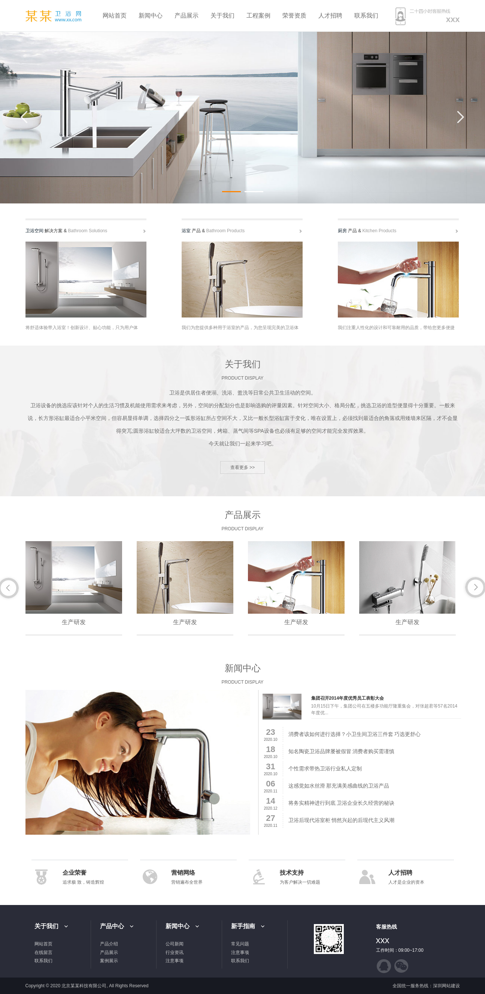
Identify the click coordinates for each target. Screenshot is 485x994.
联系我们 (366, 15)
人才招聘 (330, 15)
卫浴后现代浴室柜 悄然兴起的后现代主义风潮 (341, 820)
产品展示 (186, 15)
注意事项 (175, 960)
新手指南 (243, 926)
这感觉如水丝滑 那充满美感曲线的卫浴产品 (338, 786)
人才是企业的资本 (406, 882)
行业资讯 (175, 952)
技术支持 (292, 872)
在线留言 (43, 952)
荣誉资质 (294, 15)
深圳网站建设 (446, 985)
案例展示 (109, 960)
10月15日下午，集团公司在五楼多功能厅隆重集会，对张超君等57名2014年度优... (384, 709)
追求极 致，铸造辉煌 (83, 882)
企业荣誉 (75, 872)
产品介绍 (109, 944)
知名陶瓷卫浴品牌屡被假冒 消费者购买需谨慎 (341, 751)
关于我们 (222, 15)
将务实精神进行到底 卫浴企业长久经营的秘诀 (341, 803)
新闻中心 (151, 15)
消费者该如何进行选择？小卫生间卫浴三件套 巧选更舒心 (354, 734)
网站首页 (115, 15)
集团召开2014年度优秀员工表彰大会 (347, 698)
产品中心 (112, 926)
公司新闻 (175, 944)
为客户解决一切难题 (300, 882)
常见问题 (240, 944)
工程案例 (258, 15)
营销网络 (183, 872)
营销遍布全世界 (187, 882)
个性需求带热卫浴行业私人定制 (325, 768)
